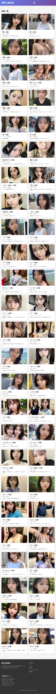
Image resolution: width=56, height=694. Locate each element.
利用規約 (31, 671)
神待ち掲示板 (7, 3)
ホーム (30, 665)
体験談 (30, 667)
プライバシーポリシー (34, 669)
